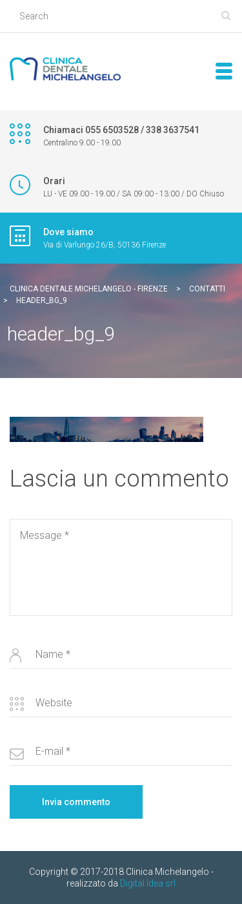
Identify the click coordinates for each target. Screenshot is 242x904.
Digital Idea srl (148, 883)
